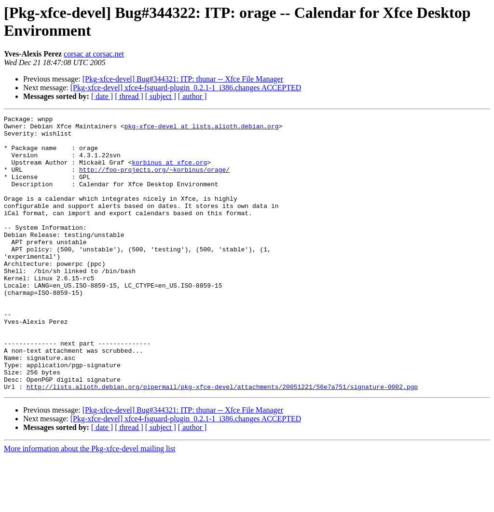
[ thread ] (129, 96)
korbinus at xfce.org (169, 172)
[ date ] (102, 96)
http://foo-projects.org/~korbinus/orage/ (154, 181)
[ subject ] (160, 96)
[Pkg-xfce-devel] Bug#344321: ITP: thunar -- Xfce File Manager (182, 79)
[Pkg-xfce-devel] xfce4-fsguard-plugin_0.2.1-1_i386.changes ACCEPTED (186, 87)
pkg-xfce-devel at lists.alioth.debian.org (201, 129)
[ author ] (192, 96)
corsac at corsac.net (94, 54)
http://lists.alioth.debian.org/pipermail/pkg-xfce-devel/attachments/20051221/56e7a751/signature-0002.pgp (222, 441)
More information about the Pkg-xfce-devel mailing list (89, 503)
